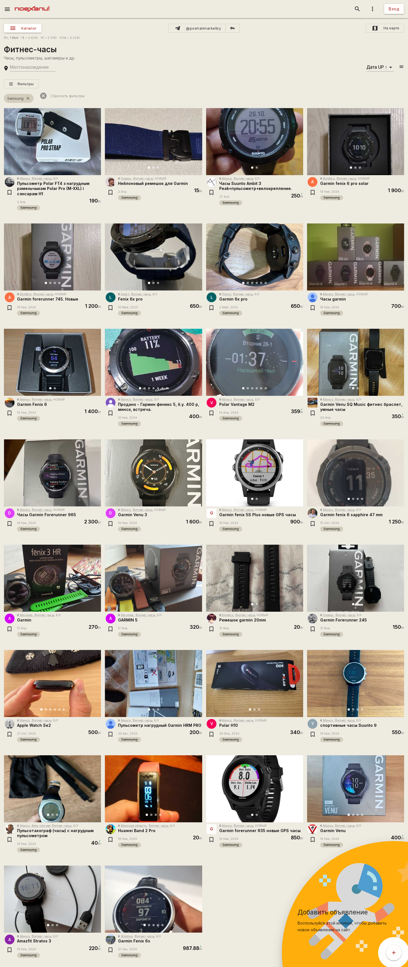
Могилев (26, 615)
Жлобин (127, 936)
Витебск (329, 178)
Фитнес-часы (41, 178)
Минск (25, 178)
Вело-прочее (41, 826)
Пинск (226, 294)
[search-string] (33, 67)
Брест (125, 294)
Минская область (134, 826)
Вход (394, 8)
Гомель (126, 178)
